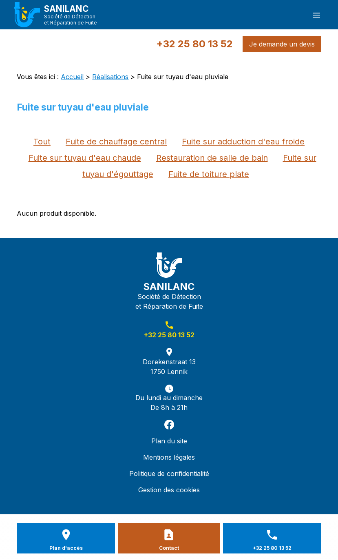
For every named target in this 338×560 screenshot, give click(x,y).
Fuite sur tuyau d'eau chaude (85, 158)
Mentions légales (169, 457)
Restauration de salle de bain (212, 158)
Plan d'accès (66, 548)
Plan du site (169, 441)
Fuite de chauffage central (116, 141)
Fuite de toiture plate (208, 174)
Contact (169, 548)
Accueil (72, 77)
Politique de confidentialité (169, 473)
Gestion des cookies (169, 490)
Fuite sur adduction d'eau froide (243, 141)
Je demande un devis (282, 44)
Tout (42, 141)
